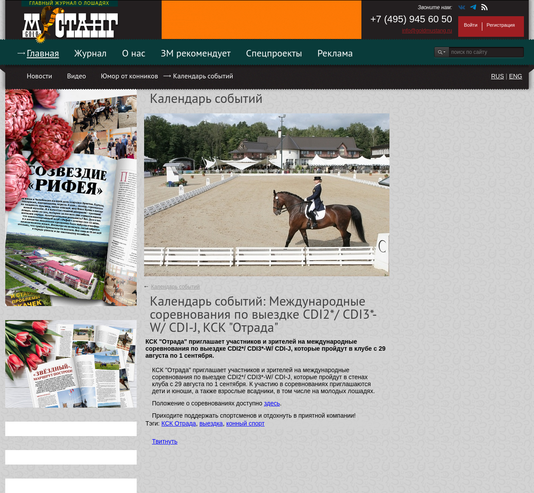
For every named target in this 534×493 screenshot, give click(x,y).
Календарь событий (203, 75)
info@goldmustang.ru (427, 31)
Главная (43, 53)
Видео (76, 75)
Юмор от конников (129, 75)
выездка (211, 423)
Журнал (90, 53)
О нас (133, 53)
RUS (497, 76)
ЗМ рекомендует (196, 53)
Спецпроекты (274, 53)
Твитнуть (164, 441)
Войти (470, 25)
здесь (272, 403)
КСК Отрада (178, 423)
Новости (39, 75)
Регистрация (501, 25)
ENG (515, 76)
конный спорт (245, 423)
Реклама (335, 53)
